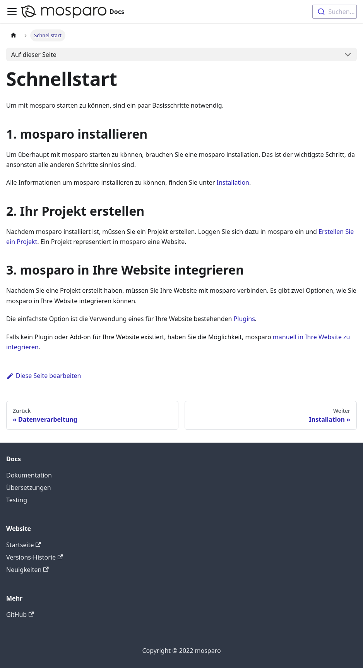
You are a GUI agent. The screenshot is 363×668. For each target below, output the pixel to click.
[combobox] (334, 12)
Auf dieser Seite (34, 54)
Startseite (23, 545)
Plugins (244, 318)
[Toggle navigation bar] (12, 11)
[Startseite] (13, 35)
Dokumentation (29, 475)
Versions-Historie (34, 557)
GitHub (20, 614)
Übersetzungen (28, 487)
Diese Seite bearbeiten (43, 375)
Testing (16, 500)
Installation (233, 182)
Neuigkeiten (27, 569)
